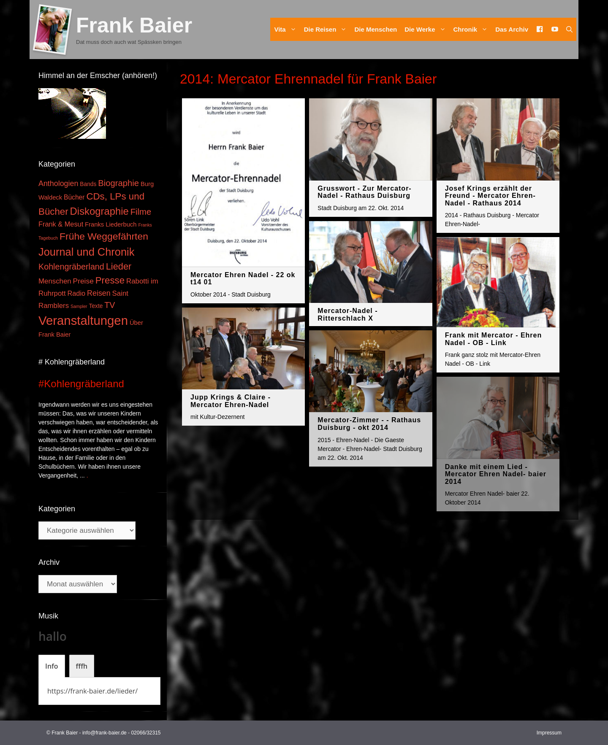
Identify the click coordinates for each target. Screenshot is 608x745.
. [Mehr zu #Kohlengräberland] (87, 475)
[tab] (51, 666)
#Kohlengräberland (81, 383)
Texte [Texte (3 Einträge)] (96, 306)
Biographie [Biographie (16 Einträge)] (118, 183)
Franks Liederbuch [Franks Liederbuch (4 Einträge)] (110, 224)
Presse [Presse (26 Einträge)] (110, 280)
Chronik (472, 29)
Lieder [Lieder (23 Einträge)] (119, 266)
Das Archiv (511, 29)
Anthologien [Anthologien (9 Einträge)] (58, 183)
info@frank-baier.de (104, 733)
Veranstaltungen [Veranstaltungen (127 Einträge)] (83, 320)
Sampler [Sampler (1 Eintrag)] (79, 306)
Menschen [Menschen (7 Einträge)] (54, 281)
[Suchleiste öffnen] (569, 29)
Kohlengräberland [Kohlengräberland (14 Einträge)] (71, 266)
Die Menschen (375, 29)
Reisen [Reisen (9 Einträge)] (99, 293)
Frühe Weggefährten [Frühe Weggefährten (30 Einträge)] (104, 236)
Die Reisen (327, 29)
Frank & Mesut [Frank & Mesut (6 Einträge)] (60, 224)
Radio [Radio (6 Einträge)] (77, 293)
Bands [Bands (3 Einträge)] (88, 184)
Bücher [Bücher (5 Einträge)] (74, 197)
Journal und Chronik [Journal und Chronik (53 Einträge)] (86, 252)
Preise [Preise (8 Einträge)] (83, 281)
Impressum (549, 733)
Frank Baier (134, 25)
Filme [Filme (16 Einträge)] (141, 211)
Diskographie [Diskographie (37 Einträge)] (99, 211)
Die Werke (426, 29)
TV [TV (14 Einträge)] (109, 305)
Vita (287, 29)
